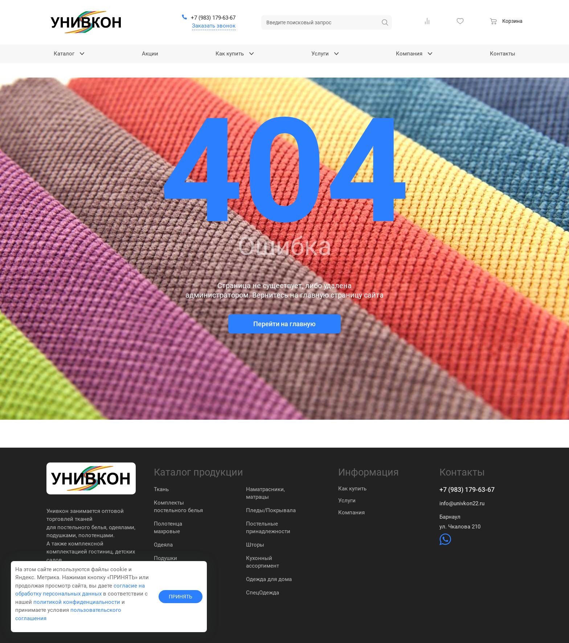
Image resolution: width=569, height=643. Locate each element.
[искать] (385, 22)
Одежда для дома (269, 579)
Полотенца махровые (168, 527)
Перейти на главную (284, 324)
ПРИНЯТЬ (180, 597)
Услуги (347, 500)
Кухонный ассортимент (262, 562)
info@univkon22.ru (461, 503)
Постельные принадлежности (268, 527)
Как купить (352, 488)
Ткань (161, 489)
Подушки (165, 558)
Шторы (255, 545)
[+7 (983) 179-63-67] (208, 18)
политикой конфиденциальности (76, 602)
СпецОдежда (262, 592)
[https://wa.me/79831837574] (445, 543)
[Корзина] (506, 22)
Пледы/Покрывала (271, 510)
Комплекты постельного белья (178, 506)
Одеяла (163, 545)
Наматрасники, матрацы (265, 493)
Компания (351, 512)
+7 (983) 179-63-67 (467, 489)
